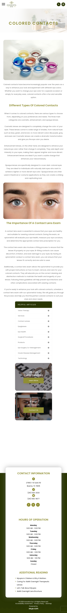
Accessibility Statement (24, 603)
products (21, 342)
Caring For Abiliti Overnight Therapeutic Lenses (33, 583)
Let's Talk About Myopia (26, 588)
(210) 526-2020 (34, 493)
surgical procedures (25, 337)
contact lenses (24, 321)
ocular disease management (29, 353)
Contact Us (33, 410)
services (21, 316)
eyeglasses (22, 326)
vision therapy (23, 310)
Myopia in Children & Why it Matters (31, 578)
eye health (22, 332)
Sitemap (49, 603)
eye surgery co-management (29, 348)
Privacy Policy (39, 603)
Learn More (33, 380)
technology (22, 358)
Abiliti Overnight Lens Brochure (29, 591)
